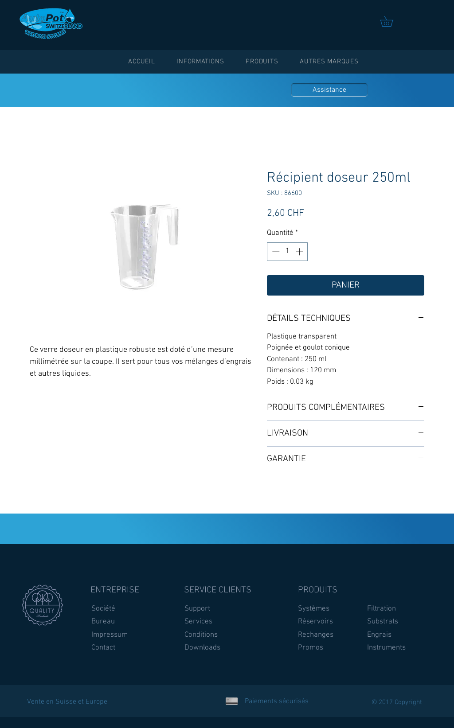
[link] (391, 21)
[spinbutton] (288, 252)
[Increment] (300, 252)
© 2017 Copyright (397, 702)
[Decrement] (275, 252)
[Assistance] (329, 90)
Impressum (109, 635)
